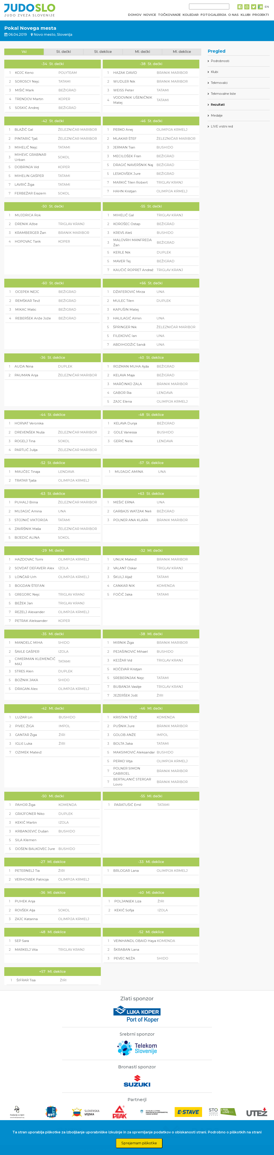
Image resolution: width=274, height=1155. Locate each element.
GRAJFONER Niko (30, 814)
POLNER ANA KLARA (130, 520)
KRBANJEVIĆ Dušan (31, 831)
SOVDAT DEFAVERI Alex (34, 568)
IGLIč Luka (23, 743)
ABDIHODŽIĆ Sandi (129, 344)
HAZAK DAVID (125, 73)
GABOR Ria (122, 393)
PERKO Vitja (123, 761)
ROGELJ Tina (25, 441)
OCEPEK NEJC (27, 292)
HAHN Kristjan (124, 191)
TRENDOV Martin (29, 99)
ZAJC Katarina (26, 919)
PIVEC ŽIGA (24, 726)
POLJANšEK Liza (127, 901)
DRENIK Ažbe (26, 224)
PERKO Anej (123, 130)
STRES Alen (24, 671)
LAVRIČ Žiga (24, 184)
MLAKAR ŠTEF (125, 138)
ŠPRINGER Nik (125, 327)
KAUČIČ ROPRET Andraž (133, 270)
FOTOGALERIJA (213, 15)
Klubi (214, 72)
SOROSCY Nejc (27, 81)
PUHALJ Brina (26, 502)
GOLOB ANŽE (124, 735)
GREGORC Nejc (27, 594)
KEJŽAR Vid (122, 660)
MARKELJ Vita (26, 949)
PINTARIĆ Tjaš (26, 138)
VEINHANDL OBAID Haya (135, 941)
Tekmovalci (219, 83)
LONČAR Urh (25, 577)
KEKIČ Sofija (124, 910)
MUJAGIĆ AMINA (129, 472)
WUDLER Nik (124, 81)
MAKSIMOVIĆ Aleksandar (134, 752)
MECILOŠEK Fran (127, 156)
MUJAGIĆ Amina (28, 511)
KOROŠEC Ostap (126, 224)
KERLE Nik (121, 252)
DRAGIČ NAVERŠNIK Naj (133, 165)
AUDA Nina (24, 366)
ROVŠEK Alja (25, 910)
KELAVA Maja (124, 375)
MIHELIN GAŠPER (29, 176)
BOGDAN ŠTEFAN (30, 586)
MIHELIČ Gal (123, 215)
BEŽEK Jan (24, 603)
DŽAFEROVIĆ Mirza (129, 292)
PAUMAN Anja (26, 375)
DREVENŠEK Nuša (30, 432)
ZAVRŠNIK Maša (28, 529)
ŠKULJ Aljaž (122, 577)
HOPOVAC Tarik (28, 241)
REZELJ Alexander (30, 612)
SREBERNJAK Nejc (128, 678)
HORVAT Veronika (29, 423)
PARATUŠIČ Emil (127, 805)
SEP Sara (22, 941)
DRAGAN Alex (26, 689)
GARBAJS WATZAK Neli (132, 511)
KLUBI (245, 15)
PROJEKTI (260, 15)
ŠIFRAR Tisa (26, 980)
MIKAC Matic (25, 309)
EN (267, 6)
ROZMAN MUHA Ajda (131, 366)
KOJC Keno (24, 73)
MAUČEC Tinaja (27, 472)
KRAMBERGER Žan (30, 233)
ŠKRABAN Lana (126, 949)
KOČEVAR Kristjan (127, 669)
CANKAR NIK (124, 586)
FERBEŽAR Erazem (30, 193)
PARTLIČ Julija (26, 450)
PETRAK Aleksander (31, 621)
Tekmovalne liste (223, 94)
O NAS (233, 15)
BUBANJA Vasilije (127, 687)
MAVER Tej (122, 261)
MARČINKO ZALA (127, 384)
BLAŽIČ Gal (24, 130)
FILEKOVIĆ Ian (125, 336)
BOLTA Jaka (123, 743)
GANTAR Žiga (26, 735)
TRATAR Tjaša (25, 480)
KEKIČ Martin (26, 822)
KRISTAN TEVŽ (125, 717)
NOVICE (149, 15)
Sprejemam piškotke (139, 1143)
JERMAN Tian (124, 147)
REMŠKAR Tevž (27, 301)
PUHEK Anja (25, 901)
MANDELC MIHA (29, 643)
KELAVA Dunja (125, 423)
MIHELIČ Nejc (26, 147)
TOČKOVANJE (169, 15)
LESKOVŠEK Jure (127, 174)
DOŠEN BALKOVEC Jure (35, 849)
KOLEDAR (191, 15)
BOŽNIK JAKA (26, 680)
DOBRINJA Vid (27, 167)
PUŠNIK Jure (124, 726)
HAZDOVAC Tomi (29, 559)
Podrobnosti (220, 61)
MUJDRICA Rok (28, 215)
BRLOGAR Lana (126, 871)
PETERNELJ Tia (27, 871)
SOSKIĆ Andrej (27, 108)
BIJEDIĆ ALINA (27, 537)
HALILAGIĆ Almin (127, 318)
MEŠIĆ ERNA (123, 502)
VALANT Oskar (125, 568)
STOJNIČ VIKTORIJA (31, 520)
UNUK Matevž (125, 559)
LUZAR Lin (23, 717)
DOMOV (134, 15)
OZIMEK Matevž (28, 752)
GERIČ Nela (123, 441)
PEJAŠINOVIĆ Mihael (130, 651)
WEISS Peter (123, 90)
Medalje (217, 115)
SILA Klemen (25, 840)
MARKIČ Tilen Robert (130, 182)
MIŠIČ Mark (24, 90)
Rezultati (218, 105)
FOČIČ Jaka (122, 594)
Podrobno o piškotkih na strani (235, 1132)
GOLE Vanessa (125, 432)
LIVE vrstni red (222, 126)
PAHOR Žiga (25, 805)
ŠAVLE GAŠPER (27, 651)
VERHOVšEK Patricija (32, 879)
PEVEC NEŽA (124, 958)
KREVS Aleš (122, 233)
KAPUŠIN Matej (126, 309)
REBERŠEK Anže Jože (33, 318)
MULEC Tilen (123, 301)
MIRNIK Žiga (123, 643)
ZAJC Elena (122, 401)
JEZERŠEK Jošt (125, 695)
